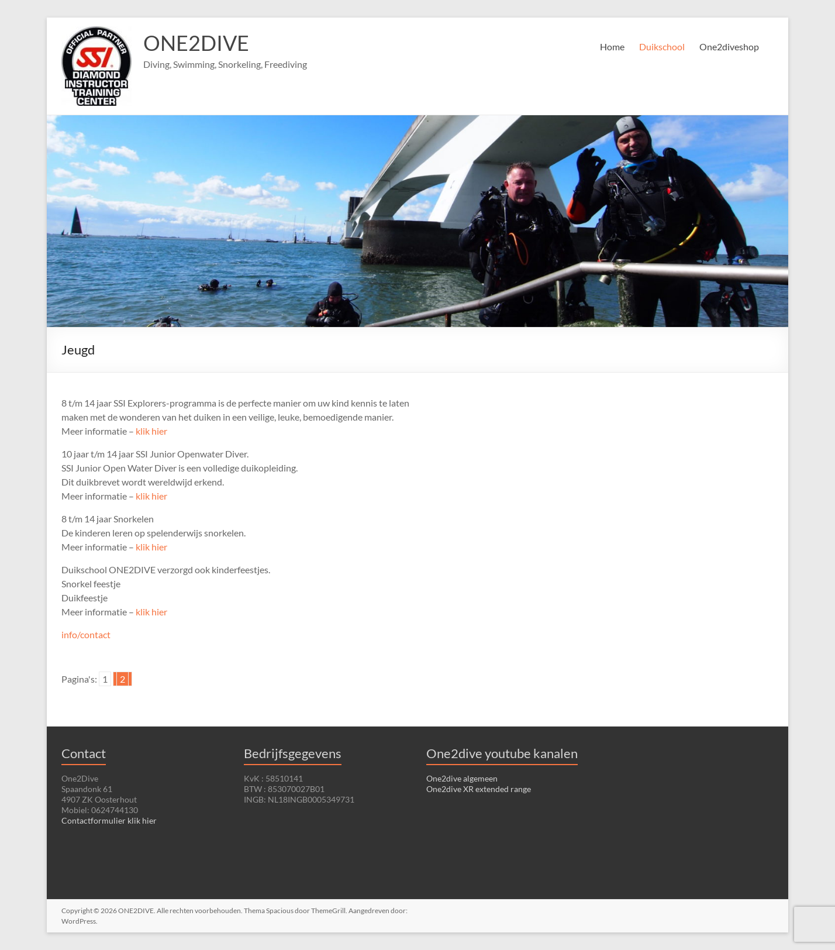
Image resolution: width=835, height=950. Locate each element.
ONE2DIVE (196, 43)
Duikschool (662, 46)
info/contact (86, 634)
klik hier (151, 430)
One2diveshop (729, 46)
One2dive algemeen (462, 778)
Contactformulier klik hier (109, 820)
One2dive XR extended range (478, 789)
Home (612, 46)
